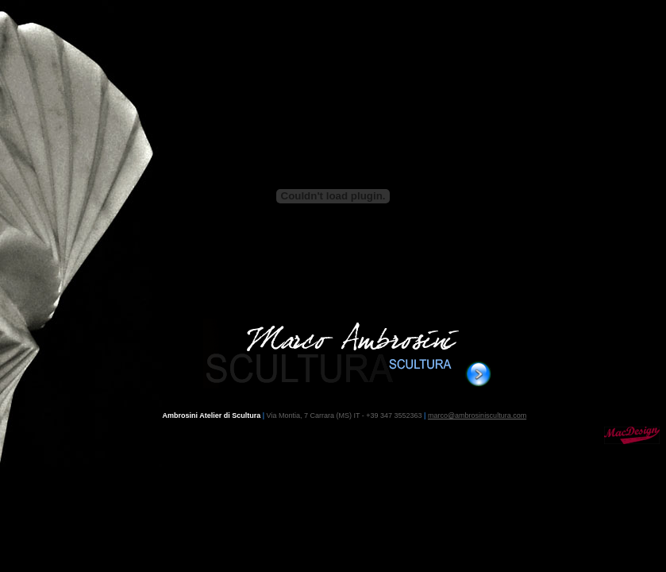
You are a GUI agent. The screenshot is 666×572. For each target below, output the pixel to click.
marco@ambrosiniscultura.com (477, 415)
